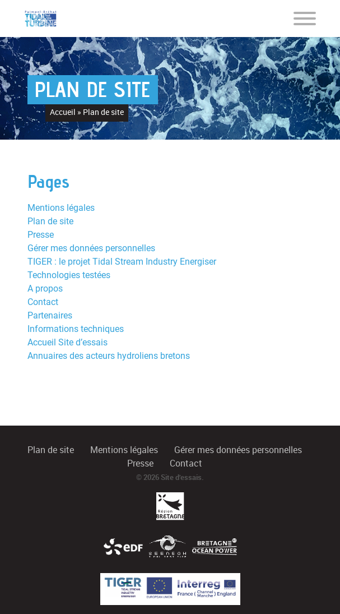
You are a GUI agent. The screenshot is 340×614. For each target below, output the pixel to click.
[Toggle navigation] (305, 17)
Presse (40, 234)
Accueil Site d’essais (67, 342)
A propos (45, 288)
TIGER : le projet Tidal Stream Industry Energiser (121, 261)
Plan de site (50, 221)
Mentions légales (61, 207)
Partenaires (49, 315)
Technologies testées (68, 275)
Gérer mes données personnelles (91, 248)
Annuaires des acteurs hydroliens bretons (108, 355)
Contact (42, 302)
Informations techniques (75, 329)
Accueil (63, 112)
